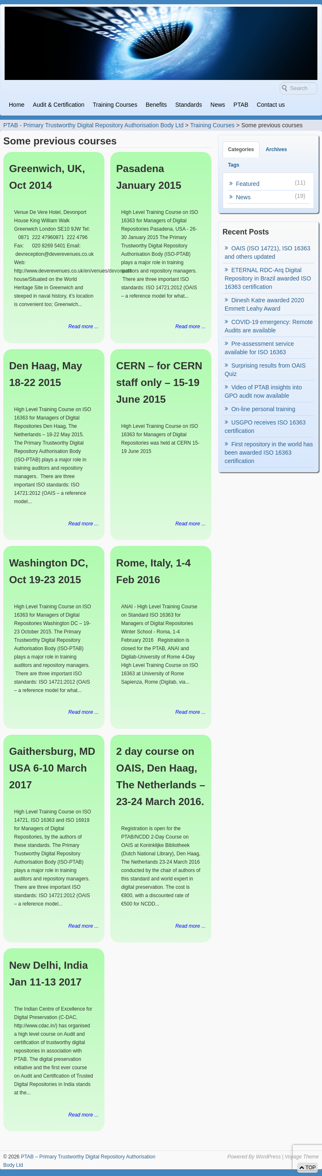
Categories (241, 149)
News (217, 104)
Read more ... (83, 326)
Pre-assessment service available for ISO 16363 (259, 347)
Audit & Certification (58, 104)
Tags (233, 165)
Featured (248, 183)
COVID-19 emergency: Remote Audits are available (269, 326)
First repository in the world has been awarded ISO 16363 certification (269, 452)
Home (16, 104)
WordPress (268, 1157)
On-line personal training (263, 409)
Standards (188, 104)
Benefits (156, 104)
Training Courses (115, 104)
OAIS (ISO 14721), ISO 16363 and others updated (267, 252)
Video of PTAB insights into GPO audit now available (263, 391)
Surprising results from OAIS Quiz (265, 369)
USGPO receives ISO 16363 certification (265, 426)
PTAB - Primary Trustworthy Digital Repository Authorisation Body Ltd (93, 125)
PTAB (241, 104)
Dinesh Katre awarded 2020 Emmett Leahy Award (264, 304)
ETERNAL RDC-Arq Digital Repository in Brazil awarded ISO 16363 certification (268, 278)
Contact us (271, 104)
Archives (276, 149)
